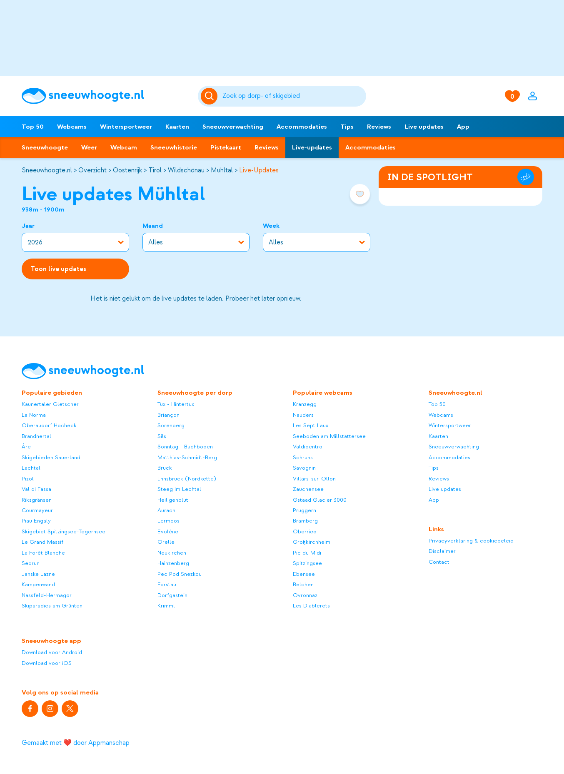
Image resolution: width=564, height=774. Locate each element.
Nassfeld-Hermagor (47, 595)
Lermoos (168, 520)
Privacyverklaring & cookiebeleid (471, 540)
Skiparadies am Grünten (52, 605)
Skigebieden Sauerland (51, 457)
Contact (439, 561)
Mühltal (222, 170)
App (463, 126)
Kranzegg (305, 404)
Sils (161, 436)
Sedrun (31, 563)
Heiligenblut (172, 499)
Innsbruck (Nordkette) (186, 478)
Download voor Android (52, 652)
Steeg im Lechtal (179, 489)
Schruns (303, 457)
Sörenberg (171, 425)
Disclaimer (442, 551)
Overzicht (92, 170)
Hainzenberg (173, 563)
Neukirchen (171, 552)
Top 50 (33, 126)
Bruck (164, 467)
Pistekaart (225, 147)
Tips (347, 126)
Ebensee (304, 573)
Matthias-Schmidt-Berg (187, 457)
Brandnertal (36, 436)
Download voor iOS (47, 663)
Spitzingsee (307, 563)
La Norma (34, 414)
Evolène (167, 531)
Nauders (303, 414)
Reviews (379, 126)
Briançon (168, 414)
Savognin (304, 467)
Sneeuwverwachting (232, 126)
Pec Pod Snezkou (179, 573)
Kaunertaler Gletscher (50, 404)
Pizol (28, 478)
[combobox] (292, 96)
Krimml (166, 605)
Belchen (303, 584)
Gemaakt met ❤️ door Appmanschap (76, 743)
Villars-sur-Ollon (314, 478)
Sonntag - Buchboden (185, 446)
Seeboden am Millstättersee (329, 436)
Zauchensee (308, 489)
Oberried (305, 531)
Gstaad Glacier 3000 (320, 499)
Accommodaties (302, 126)
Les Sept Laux (310, 425)
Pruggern (304, 510)
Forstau (166, 584)
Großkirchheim (311, 541)
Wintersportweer (126, 126)
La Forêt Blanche (43, 552)
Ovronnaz (305, 595)
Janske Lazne (38, 573)
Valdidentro (307, 446)
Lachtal (31, 467)
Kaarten (177, 126)
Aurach (166, 510)
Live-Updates (259, 170)
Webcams (72, 126)
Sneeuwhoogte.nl (47, 170)
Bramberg (305, 520)
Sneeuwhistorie (173, 147)
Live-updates (312, 147)
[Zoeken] (292, 96)
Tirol (155, 170)
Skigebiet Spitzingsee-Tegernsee (63, 531)
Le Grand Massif (42, 541)
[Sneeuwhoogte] (106, 96)
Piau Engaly (36, 520)
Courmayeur (37, 510)
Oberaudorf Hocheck (49, 425)
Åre (26, 446)
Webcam (123, 147)
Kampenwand (38, 584)
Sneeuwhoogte (45, 147)
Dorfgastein (172, 595)
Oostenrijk (127, 170)
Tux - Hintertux (175, 404)
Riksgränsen (37, 499)
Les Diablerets (311, 605)
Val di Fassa (36, 489)
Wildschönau (186, 170)
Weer (89, 147)
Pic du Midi (307, 552)
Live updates (424, 126)
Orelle (166, 541)
